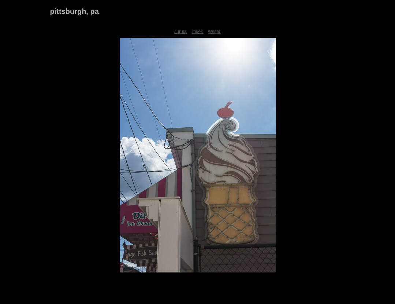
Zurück (180, 31)
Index (197, 31)
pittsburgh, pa (74, 11)
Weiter (214, 31)
